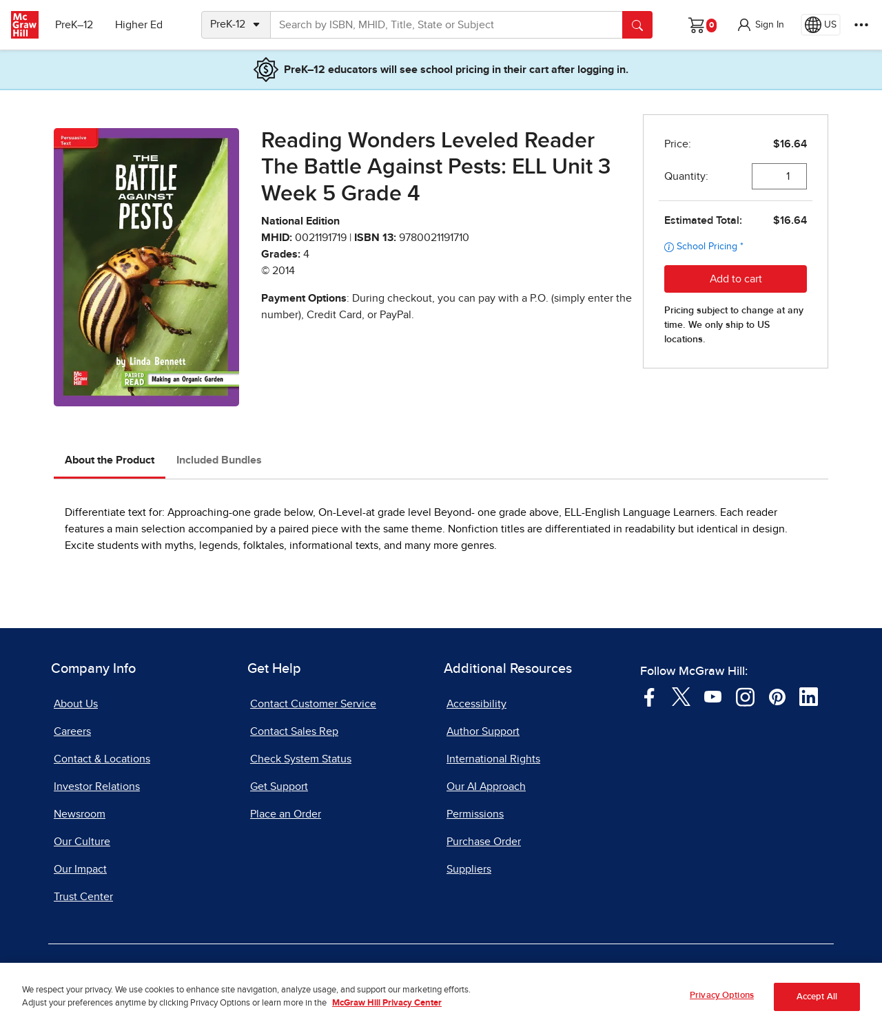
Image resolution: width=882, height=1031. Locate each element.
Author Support (483, 731)
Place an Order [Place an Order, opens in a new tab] (285, 814)
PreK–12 (74, 24)
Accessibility (476, 703)
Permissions (475, 814)
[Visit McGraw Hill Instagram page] (745, 696)
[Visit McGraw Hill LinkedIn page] (808, 696)
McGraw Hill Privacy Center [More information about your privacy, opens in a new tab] (387, 1011)
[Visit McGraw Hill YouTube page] (713, 696)
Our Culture (82, 841)
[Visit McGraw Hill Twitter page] (681, 696)
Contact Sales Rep (294, 731)
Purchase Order (484, 841)
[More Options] (861, 24)
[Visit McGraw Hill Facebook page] (649, 696)
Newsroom (79, 814)
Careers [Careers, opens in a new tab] (72, 731)
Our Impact (80, 869)
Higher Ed (139, 24)
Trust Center (83, 896)
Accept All (817, 1004)
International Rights (493, 758)
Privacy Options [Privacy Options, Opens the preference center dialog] (722, 1003)
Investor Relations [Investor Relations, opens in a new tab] (97, 786)
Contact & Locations (102, 758)
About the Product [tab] (109, 460)
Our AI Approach (486, 786)
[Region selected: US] (821, 25)
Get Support (279, 786)
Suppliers (469, 869)
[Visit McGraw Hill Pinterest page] (777, 696)
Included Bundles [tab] (219, 460)
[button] (760, 24)
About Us (76, 703)
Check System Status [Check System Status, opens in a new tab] (300, 758)
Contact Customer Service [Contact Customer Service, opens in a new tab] (313, 703)
